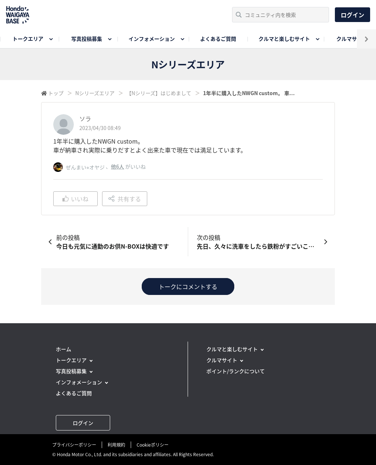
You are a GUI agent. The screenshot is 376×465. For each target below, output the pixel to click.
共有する (124, 198)
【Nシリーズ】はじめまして (158, 93)
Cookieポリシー (153, 444)
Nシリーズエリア (95, 93)
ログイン (352, 14)
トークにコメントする (188, 286)
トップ (56, 93)
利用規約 (116, 444)
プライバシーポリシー (74, 444)
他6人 (117, 166)
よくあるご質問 (218, 38)
